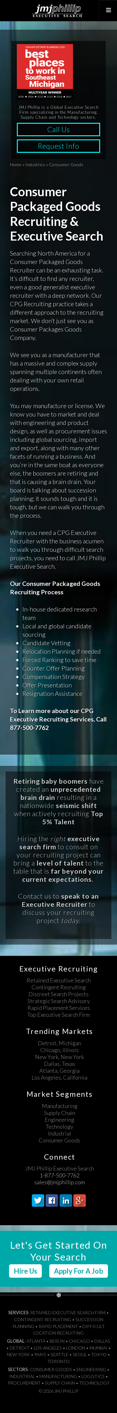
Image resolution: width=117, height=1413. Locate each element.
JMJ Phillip (58, 10)
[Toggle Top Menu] (107, 10)
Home (16, 164)
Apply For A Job (78, 1271)
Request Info (58, 146)
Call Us (58, 129)
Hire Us (25, 1271)
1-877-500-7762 (60, 1175)
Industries (35, 164)
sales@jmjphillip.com (59, 1182)
